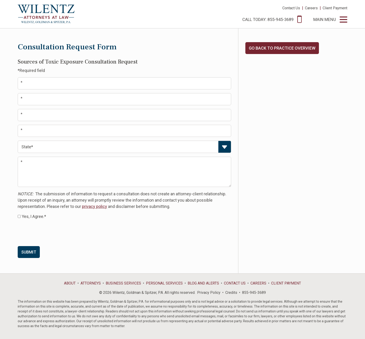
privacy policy (94, 206)
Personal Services (164, 283)
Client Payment (335, 8)
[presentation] (53, 232)
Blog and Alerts (203, 283)
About (70, 283)
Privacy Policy (208, 292)
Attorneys (91, 283)
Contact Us (291, 8)
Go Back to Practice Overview (282, 48)
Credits (231, 292)
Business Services (123, 283)
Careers (311, 8)
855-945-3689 (254, 292)
